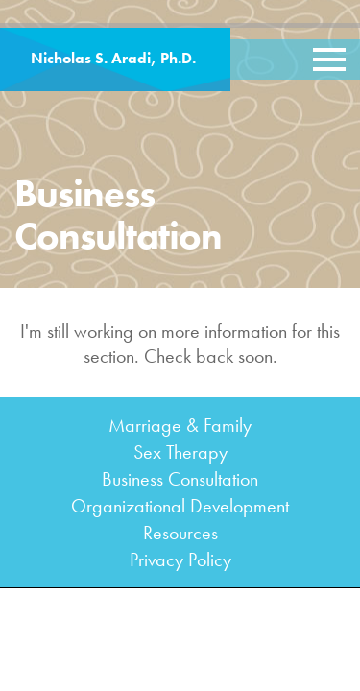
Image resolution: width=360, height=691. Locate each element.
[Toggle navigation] (329, 59)
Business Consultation (180, 478)
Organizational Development (180, 505)
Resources (180, 532)
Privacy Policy (180, 559)
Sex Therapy (180, 452)
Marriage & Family (180, 425)
